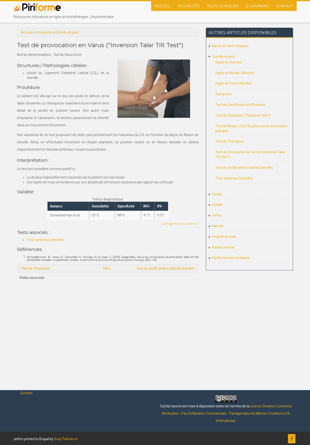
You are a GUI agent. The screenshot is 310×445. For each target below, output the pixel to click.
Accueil (162, 6)
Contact (284, 6)
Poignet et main (224, 237)
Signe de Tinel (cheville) (233, 83)
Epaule (217, 204)
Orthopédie (43, 32)
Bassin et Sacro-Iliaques (230, 46)
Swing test (223, 94)
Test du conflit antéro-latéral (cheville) (166, 268)
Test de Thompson (35, 268)
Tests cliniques (223, 6)
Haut (106, 268)
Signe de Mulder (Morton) (234, 73)
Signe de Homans (228, 62)
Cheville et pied (66, 32)
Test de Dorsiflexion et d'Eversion (240, 105)
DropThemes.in (66, 439)
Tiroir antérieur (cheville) (45, 240)
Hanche (218, 226)
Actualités (189, 6)
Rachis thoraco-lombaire (230, 258)
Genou (217, 215)
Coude (217, 194)
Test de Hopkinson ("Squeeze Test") (242, 115)
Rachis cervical (223, 247)
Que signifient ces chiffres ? (180, 223)
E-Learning (257, 6)
